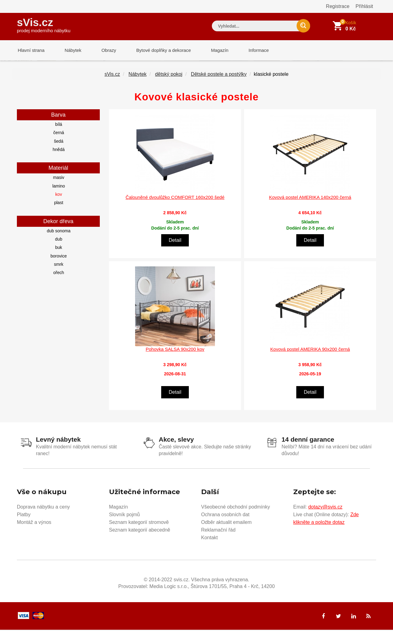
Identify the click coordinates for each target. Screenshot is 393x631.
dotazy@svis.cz (325, 508)
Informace (251, 50)
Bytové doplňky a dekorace (158, 50)
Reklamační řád (218, 531)
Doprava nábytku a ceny (43, 508)
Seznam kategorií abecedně (139, 531)
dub (58, 240)
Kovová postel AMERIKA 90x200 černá (310, 350)
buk (58, 248)
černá (58, 133)
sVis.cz (43, 24)
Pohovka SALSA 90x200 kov (175, 350)
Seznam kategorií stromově (139, 523)
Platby (23, 515)
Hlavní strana (30, 50)
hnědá (59, 150)
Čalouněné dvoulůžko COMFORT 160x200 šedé (175, 198)
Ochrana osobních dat (225, 515)
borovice (59, 257)
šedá (58, 142)
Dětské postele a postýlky (219, 75)
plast (58, 203)
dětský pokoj (168, 75)
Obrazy (105, 50)
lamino (58, 187)
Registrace (337, 6)
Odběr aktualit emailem (226, 523)
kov (58, 195)
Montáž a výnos (34, 523)
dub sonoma (58, 232)
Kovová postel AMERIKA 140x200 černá (310, 198)
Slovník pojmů (124, 515)
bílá (58, 125)
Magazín (214, 50)
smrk (58, 265)
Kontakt (209, 538)
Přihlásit (364, 6)
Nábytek (70, 50)
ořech (58, 273)
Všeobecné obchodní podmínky (235, 508)
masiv (58, 178)
